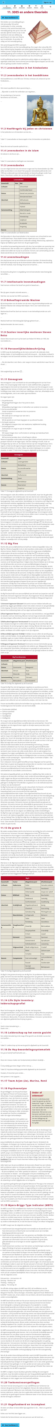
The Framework (7, 6)
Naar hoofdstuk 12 (10, 1425)
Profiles (36, 6)
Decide (42, 6)
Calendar (29, 6)
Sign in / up (47, 2)
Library (15, 6)
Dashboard (22, 6)
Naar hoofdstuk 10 (10, 18)
